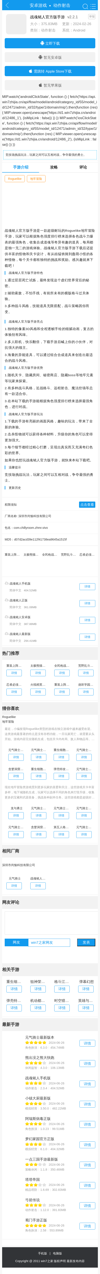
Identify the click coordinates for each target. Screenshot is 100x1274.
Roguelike (15, 178)
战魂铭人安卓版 (18, 617)
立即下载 (50, 43)
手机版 (43, 1253)
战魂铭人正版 (16, 600)
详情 (87, 586)
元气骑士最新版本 (39, 1037)
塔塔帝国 (32, 1180)
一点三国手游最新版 (41, 1159)
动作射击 (61, 5)
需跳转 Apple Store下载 (50, 71)
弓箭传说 (32, 1200)
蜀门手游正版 (36, 1220)
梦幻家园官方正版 (39, 1139)
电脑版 (57, 1253)
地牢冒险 (36, 178)
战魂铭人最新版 (18, 634)
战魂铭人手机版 (18, 583)
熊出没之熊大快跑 (39, 1058)
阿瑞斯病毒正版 (38, 1119)
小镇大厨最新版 (38, 1098)
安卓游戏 (38, 5)
